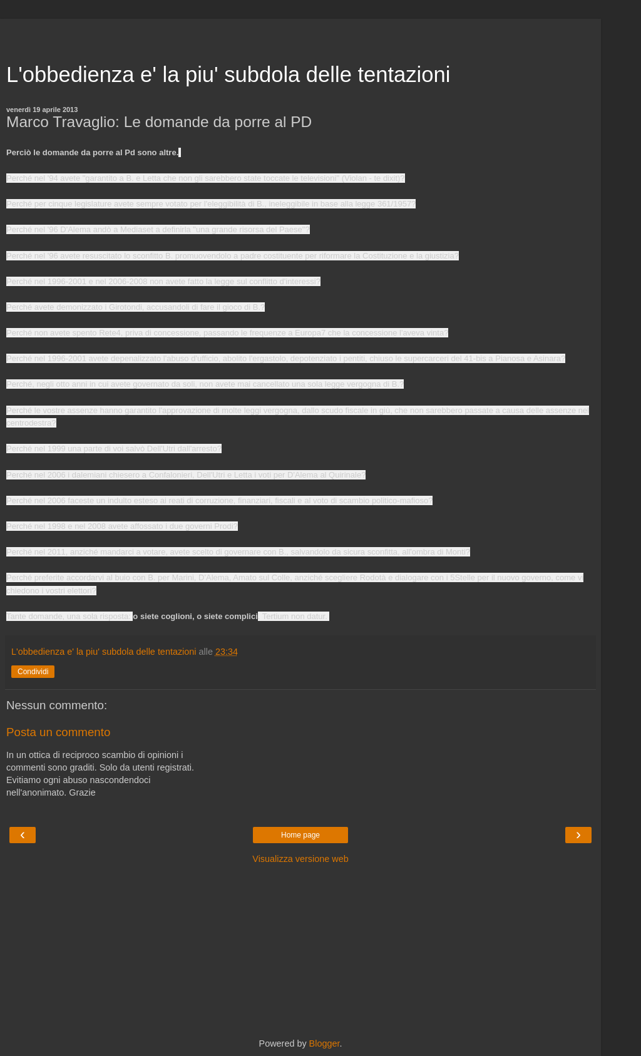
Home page (300, 835)
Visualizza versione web (300, 859)
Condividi (33, 671)
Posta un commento (58, 732)
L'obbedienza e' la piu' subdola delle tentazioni (228, 74)
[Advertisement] (300, 34)
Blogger (324, 1043)
